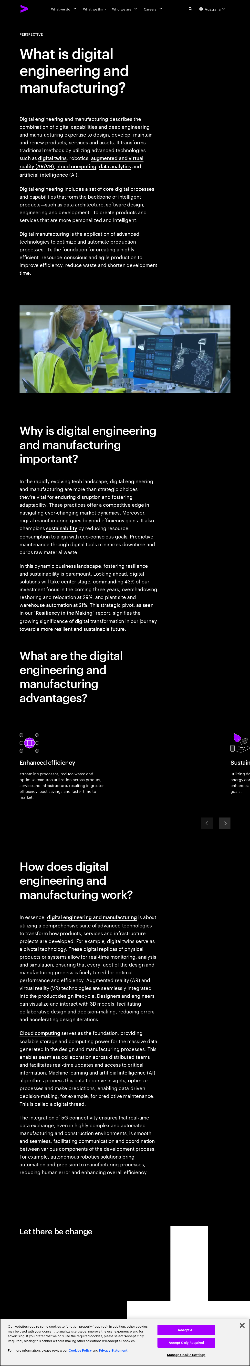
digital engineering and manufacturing (92, 917)
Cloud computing (40, 1032)
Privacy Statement (113, 1350)
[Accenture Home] (24, 9)
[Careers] (153, 9)
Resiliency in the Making (64, 612)
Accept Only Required (186, 1342)
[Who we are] (125, 9)
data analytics (115, 166)
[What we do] (64, 9)
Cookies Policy (80, 1350)
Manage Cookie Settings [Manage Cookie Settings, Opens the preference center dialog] (186, 1354)
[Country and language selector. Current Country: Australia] (213, 9)
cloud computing (76, 166)
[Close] (242, 1325)
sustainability (61, 528)
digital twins (52, 157)
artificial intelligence (44, 174)
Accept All (186, 1330)
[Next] (224, 823)
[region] (125, 1342)
